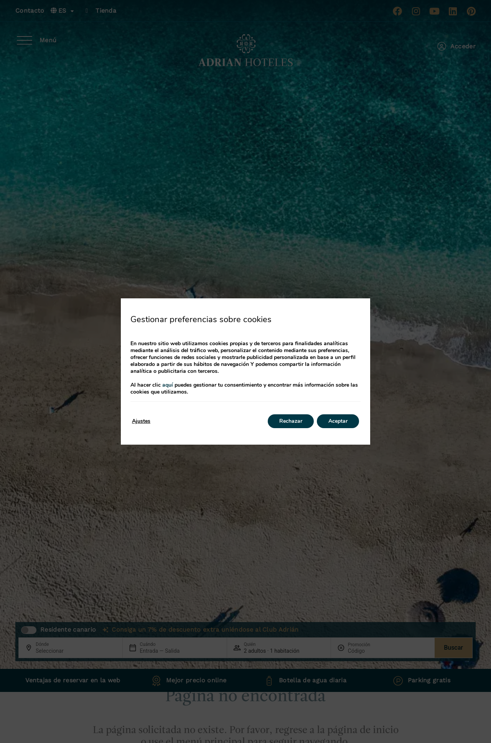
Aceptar (338, 421)
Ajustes (141, 421)
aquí (167, 385)
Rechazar (290, 421)
